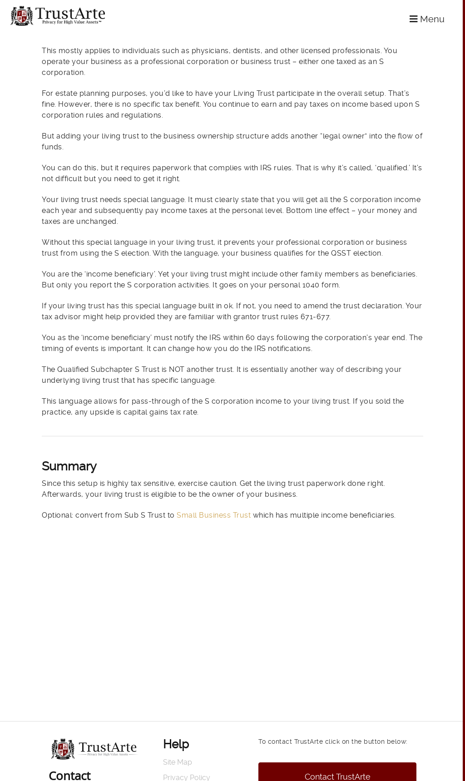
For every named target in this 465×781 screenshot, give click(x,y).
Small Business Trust (213, 515)
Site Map (177, 762)
